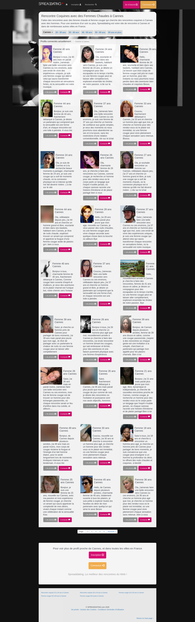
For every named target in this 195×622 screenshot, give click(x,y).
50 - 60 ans (100, 32)
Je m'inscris (131, 5)
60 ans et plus (114, 32)
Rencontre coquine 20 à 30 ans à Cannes (55, 593)
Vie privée (75, 610)
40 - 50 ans (87, 32)
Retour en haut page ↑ (145, 618)
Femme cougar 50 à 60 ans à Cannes (53, 596)
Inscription (97, 555)
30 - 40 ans (74, 32)
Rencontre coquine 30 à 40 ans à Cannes (94, 593)
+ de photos (50, 92)
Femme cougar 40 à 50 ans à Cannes (131, 593)
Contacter (65, 92)
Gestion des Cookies (88, 610)
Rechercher (91, 5)
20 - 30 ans (61, 32)
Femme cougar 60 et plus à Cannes (92, 596)
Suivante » (112, 532)
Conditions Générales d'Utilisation (111, 610)
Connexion (97, 565)
